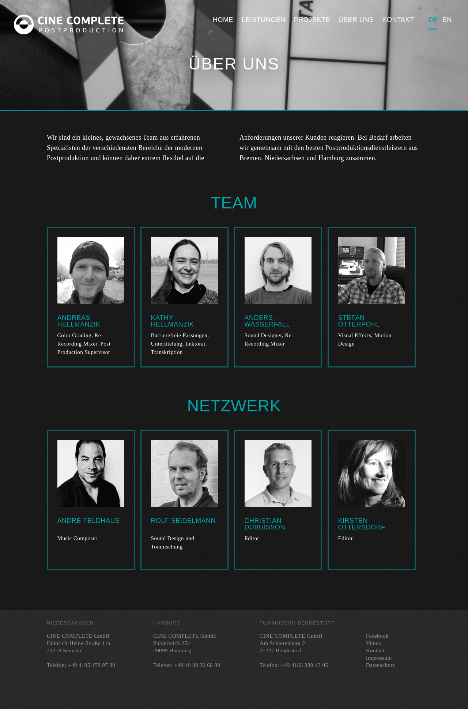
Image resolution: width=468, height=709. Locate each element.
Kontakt (398, 19)
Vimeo (373, 643)
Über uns (356, 19)
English (446, 19)
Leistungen (264, 19)
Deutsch (433, 19)
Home (223, 19)
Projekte (312, 19)
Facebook (377, 636)
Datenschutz (380, 665)
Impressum (379, 658)
